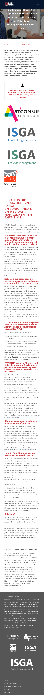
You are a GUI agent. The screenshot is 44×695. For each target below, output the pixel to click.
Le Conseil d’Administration (12, 686)
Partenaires (8, 692)
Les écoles (7, 689)
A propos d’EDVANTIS (11, 683)
